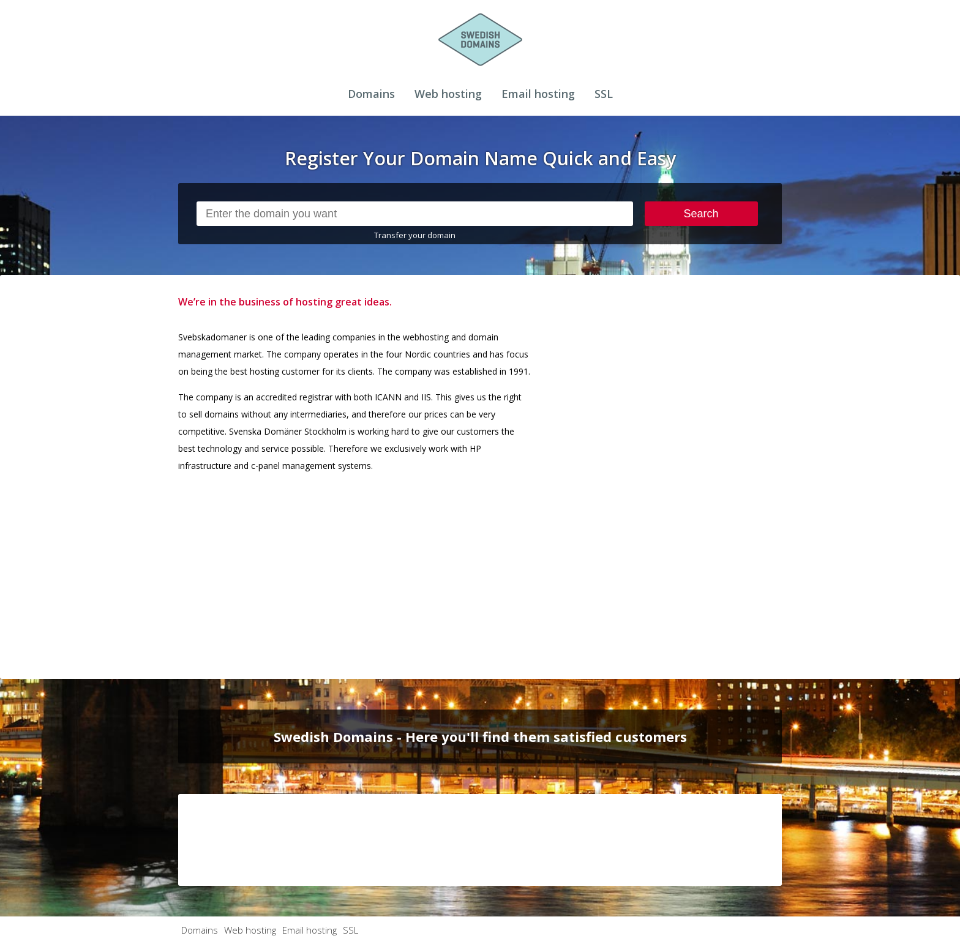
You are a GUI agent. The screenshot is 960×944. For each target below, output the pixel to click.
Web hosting (448, 93)
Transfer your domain (415, 235)
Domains (371, 93)
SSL (603, 93)
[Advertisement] (690, 477)
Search (701, 214)
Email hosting (538, 93)
